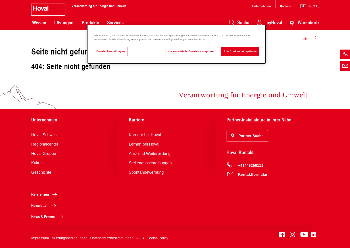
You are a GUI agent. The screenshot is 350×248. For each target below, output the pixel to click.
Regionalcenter (44, 144)
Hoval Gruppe (43, 153)
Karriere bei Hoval (145, 135)
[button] (247, 136)
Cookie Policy (157, 238)
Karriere (285, 5)
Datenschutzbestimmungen (111, 238)
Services (115, 22)
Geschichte (41, 172)
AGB (140, 238)
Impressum (40, 238)
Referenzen (45, 194)
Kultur (36, 163)
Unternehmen (261, 5)
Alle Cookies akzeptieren (240, 51)
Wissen (39, 22)
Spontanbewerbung (146, 172)
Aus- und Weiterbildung (150, 153)
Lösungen (63, 22)
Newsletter (44, 205)
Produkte (90, 22)
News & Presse (48, 216)
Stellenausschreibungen (150, 163)
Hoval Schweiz (44, 135)
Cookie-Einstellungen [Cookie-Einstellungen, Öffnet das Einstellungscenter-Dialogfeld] (110, 51)
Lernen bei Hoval (144, 144)
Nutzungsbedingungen (70, 238)
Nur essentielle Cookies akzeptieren (191, 51)
